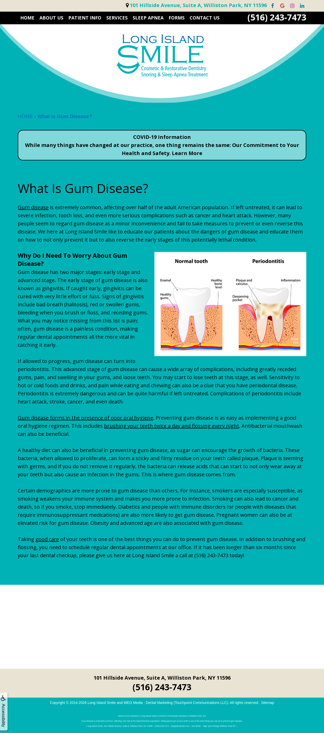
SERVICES (117, 18)
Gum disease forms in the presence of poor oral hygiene (85, 417)
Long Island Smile (102, 703)
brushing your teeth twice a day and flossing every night (171, 425)
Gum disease (33, 207)
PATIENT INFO (84, 18)
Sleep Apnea (148, 18)
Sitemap (267, 703)
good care (47, 539)
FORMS (177, 18)
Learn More (187, 153)
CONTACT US (204, 18)
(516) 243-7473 (277, 17)
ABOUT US (51, 18)
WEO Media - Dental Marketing (148, 703)
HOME (27, 18)
